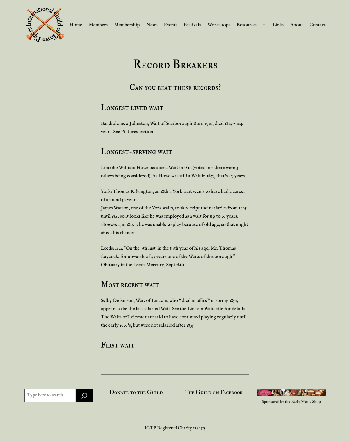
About (296, 25)
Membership (127, 25)
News (152, 25)
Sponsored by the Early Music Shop (291, 402)
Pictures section (137, 132)
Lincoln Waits (201, 309)
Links (278, 25)
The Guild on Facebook (214, 392)
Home (75, 25)
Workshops (219, 25)
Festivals (192, 25)
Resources (246, 25)
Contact (317, 25)
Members (98, 25)
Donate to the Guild (136, 392)
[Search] (84, 395)
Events (170, 25)
